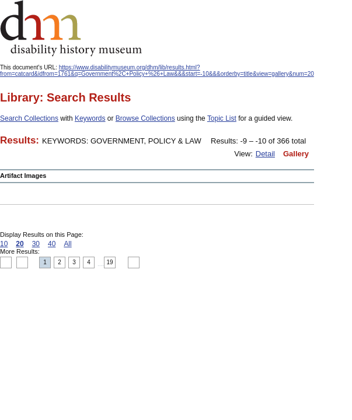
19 (110, 262)
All (67, 244)
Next (134, 262)
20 (19, 244)
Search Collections (29, 118)
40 (51, 244)
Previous (22, 262)
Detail (265, 153)
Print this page (256, 263)
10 (4, 244)
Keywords (90, 118)
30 (36, 244)
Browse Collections (145, 118)
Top (6, 262)
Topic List (221, 118)
